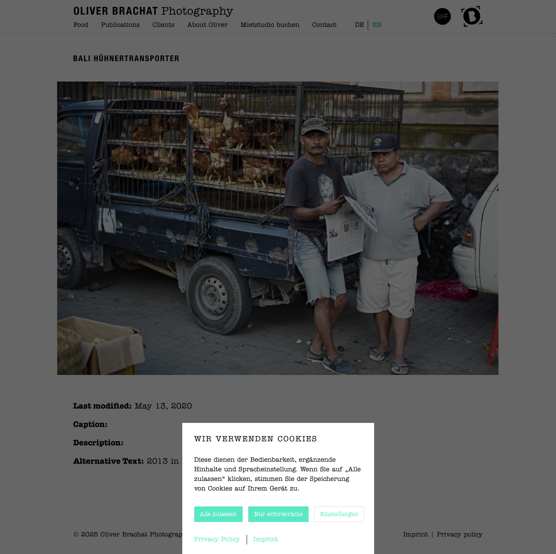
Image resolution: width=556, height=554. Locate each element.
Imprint (265, 539)
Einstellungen (339, 514)
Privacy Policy (217, 539)
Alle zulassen (218, 514)
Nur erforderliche (278, 514)
